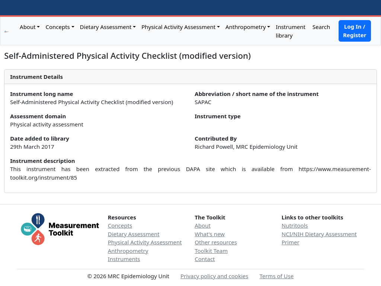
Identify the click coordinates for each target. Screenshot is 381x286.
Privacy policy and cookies (214, 276)
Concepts (57, 26)
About (28, 26)
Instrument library (290, 31)
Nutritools (295, 225)
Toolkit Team (211, 250)
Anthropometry (245, 26)
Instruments (124, 259)
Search (320, 26)
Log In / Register (354, 31)
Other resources (216, 242)
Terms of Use (276, 276)
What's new (210, 234)
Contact (205, 259)
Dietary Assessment (106, 26)
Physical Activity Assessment (178, 26)
